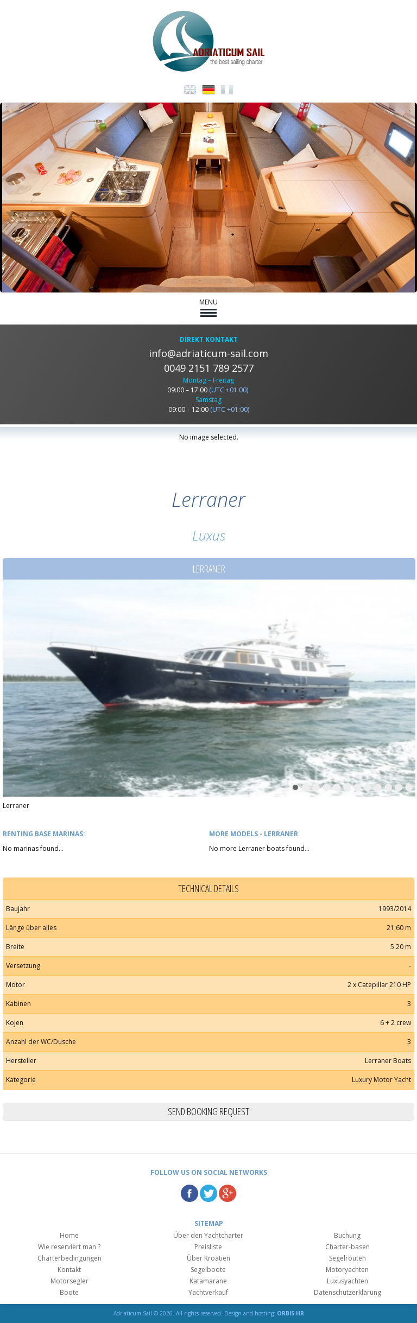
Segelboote (208, 1269)
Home (69, 1235)
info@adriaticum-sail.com (208, 353)
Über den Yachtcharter (208, 1235)
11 (398, 787)
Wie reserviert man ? (69, 1246)
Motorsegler (69, 1281)
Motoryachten (347, 1269)
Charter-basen (347, 1246)
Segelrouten (347, 1258)
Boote (69, 1292)
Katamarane (208, 1281)
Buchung (347, 1235)
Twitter (208, 1193)
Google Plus (227, 1193)
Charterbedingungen (69, 1258)
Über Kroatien (208, 1258)
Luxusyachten (347, 1281)
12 (409, 787)
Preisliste (208, 1246)
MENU (208, 307)
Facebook (189, 1193)
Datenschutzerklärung (347, 1292)
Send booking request (208, 1111)
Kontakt (69, 1269)
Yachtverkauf (208, 1292)
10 (388, 787)
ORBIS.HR (290, 1313)
